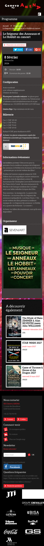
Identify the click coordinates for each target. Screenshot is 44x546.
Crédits (23, 419)
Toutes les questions (14, 486)
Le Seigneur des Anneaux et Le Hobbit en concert (21, 28)
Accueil (6, 26)
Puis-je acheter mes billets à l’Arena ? (17, 482)
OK (33, 455)
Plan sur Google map (17, 439)
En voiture (13, 434)
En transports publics (17, 429)
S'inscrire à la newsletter (15, 45)
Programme (9, 19)
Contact (10, 419)
